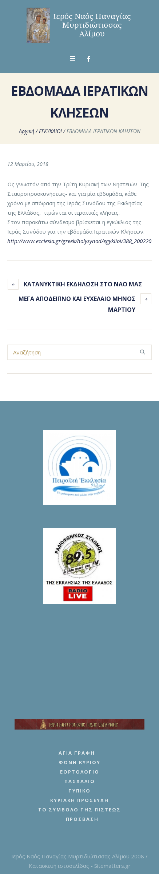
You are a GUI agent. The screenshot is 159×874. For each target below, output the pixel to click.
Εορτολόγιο (79, 771)
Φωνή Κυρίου (79, 762)
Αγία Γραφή (77, 753)
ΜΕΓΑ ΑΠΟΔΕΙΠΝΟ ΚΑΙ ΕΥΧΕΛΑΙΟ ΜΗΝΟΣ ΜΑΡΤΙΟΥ (77, 304)
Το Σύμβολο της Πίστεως (79, 809)
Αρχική (26, 131)
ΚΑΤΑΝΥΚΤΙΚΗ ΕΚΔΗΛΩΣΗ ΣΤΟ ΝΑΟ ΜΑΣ (83, 284)
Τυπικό (79, 790)
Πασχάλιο (79, 781)
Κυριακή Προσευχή (79, 800)
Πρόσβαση (82, 819)
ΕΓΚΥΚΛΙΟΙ (50, 131)
